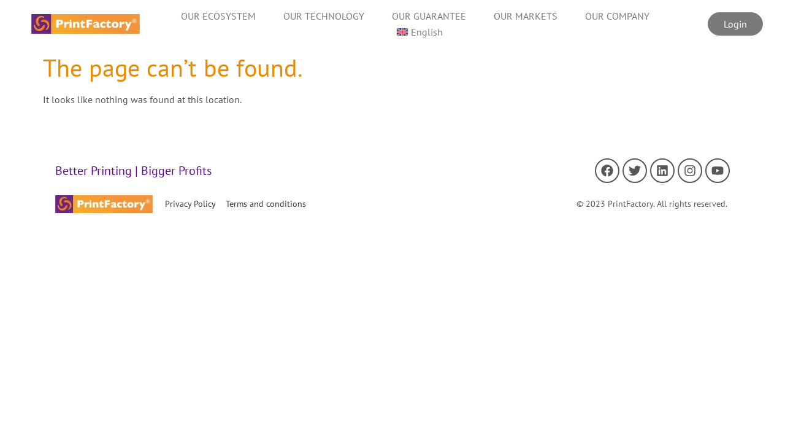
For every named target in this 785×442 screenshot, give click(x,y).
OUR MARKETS (525, 16)
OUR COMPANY (617, 16)
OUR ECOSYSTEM (218, 16)
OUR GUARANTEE (429, 16)
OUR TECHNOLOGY (323, 16)
